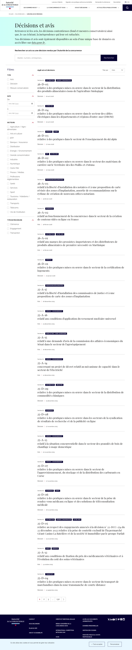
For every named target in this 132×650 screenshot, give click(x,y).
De (8, 99)
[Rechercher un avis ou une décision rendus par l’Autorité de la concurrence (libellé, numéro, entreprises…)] (58, 58)
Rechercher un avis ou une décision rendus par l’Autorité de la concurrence (48, 50)
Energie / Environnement (18, 151)
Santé (10, 183)
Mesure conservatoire (16, 88)
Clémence (12, 224)
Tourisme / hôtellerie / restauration (17, 197)
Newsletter (117, 2)
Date (20, 96)
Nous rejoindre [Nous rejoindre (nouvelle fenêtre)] (34, 627)
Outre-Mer (12, 168)
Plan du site (33, 632)
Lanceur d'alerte (57, 2)
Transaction (12, 233)
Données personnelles (90, 629)
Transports (12, 203)
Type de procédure (20, 220)
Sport (10, 192)
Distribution (12, 146)
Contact (32, 623)
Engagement (13, 228)
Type (20, 75)
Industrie (11, 159)
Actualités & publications (108, 7)
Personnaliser (114, 644)
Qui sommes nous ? (32, 7)
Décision (11, 84)
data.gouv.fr (38, 42)
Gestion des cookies (89, 634)
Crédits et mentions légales (65, 623)
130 (59, 603)
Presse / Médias (14, 172)
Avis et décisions (82, 7)
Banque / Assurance (16, 142)
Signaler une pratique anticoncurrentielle (79, 2)
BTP (9, 138)
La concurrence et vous (57, 7)
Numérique (12, 164)
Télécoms (11, 208)
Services (11, 188)
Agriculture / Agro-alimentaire (15, 128)
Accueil (11, 14)
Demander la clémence (102, 2)
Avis (9, 79)
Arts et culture (13, 134)
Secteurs (20, 123)
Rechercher (109, 58)
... (52, 603)
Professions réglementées (12, 177)
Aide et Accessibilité (35, 636)
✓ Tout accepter (97, 644)
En (128, 2)
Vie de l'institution (15, 212)
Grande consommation (17, 155)
